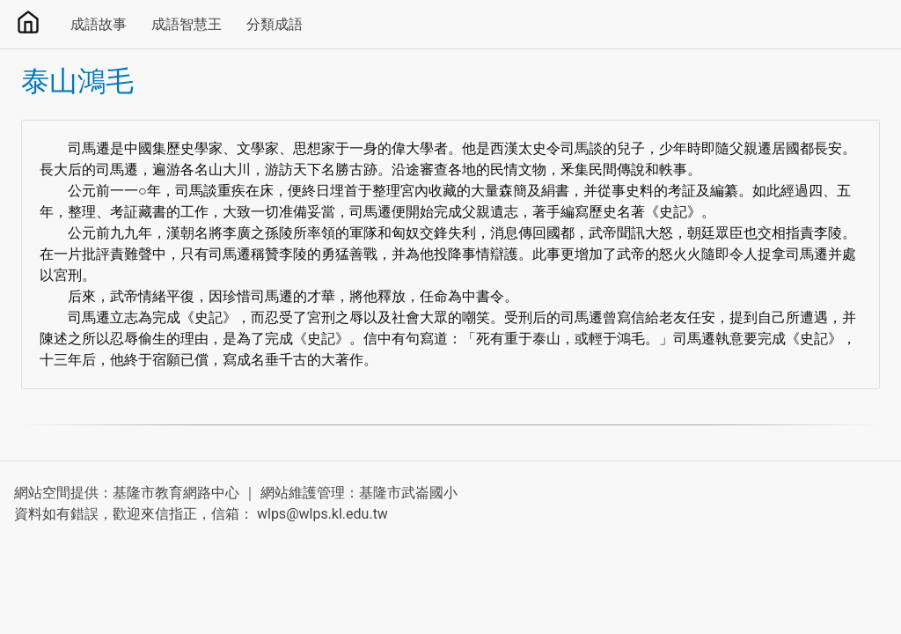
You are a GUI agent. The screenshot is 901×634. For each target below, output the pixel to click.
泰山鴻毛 (77, 81)
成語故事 (98, 24)
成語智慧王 (186, 24)
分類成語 (274, 24)
